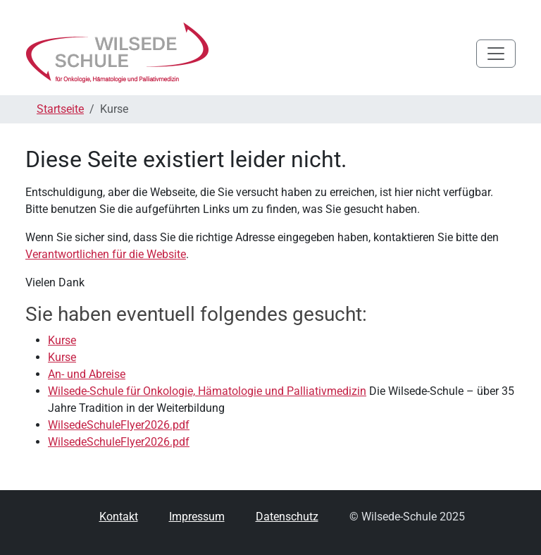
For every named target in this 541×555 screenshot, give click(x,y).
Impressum (197, 516)
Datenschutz (287, 516)
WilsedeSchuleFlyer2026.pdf (118, 425)
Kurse (62, 340)
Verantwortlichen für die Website (105, 254)
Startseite (60, 109)
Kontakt (118, 516)
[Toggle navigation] (496, 53)
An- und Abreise (86, 374)
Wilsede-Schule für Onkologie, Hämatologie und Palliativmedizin (207, 391)
